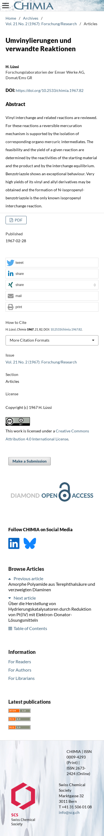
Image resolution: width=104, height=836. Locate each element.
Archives (30, 18)
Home (11, 18)
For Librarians (21, 678)
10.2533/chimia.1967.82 (66, 329)
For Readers (19, 661)
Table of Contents (30, 628)
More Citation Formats (29, 340)
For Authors (19, 669)
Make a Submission (29, 461)
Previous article (28, 578)
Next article (25, 597)
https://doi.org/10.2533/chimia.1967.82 (49, 90)
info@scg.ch (69, 812)
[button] (52, 263)
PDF (18, 220)
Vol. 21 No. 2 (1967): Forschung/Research (41, 23)
